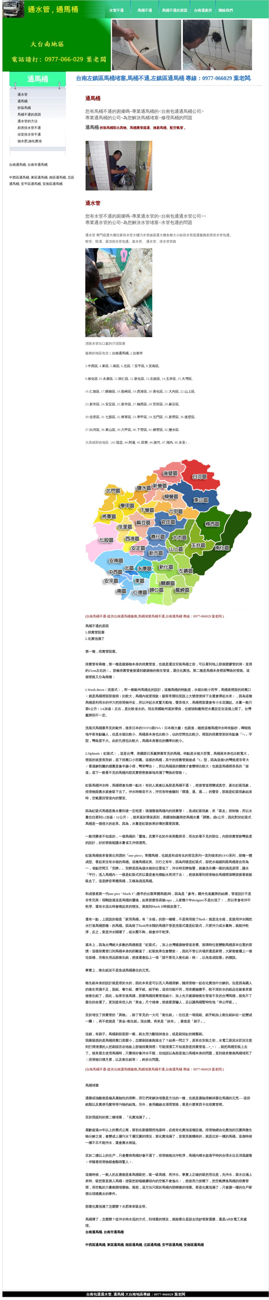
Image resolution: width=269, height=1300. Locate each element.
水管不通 (116, 10)
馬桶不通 (145, 10)
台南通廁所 (203, 10)
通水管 (23, 94)
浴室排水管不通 (29, 134)
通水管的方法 (28, 121)
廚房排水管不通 (29, 128)
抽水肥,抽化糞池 (30, 141)
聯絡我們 (225, 10)
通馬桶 (23, 101)
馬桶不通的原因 (174, 10)
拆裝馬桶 (24, 108)
